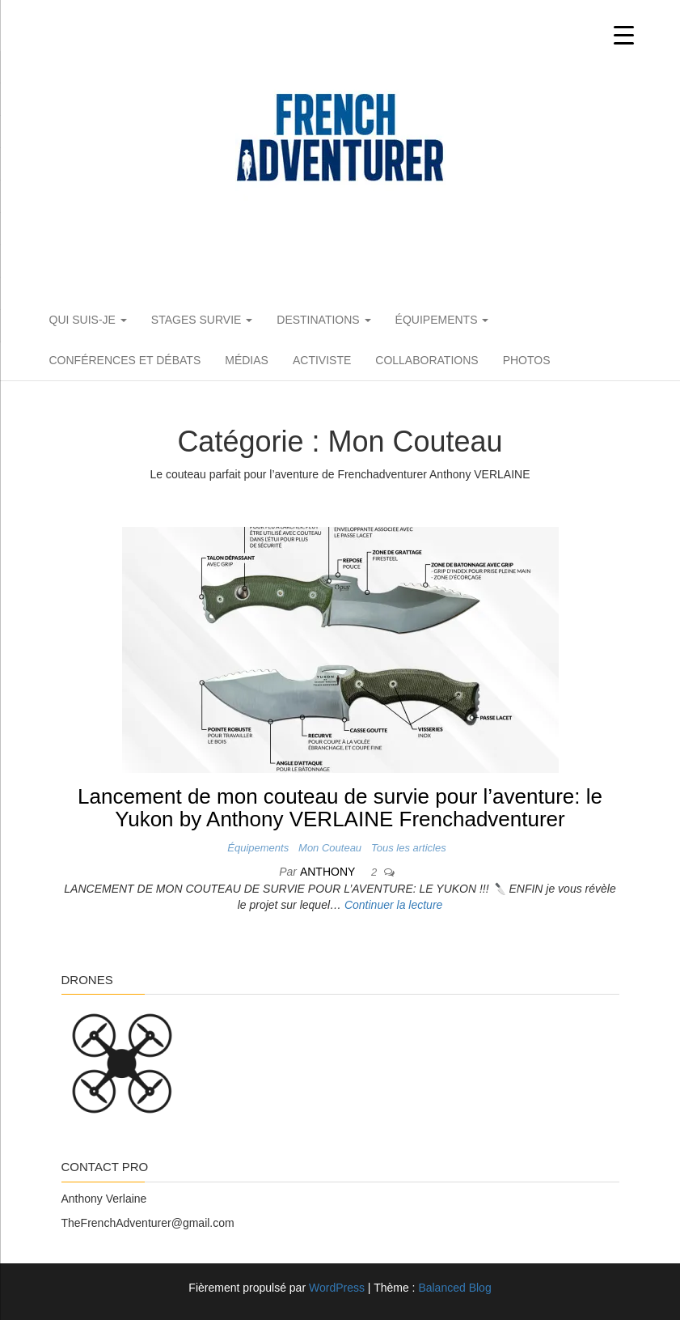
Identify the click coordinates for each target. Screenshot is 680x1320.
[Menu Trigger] (624, 34)
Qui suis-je (88, 319)
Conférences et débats (125, 360)
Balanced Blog (454, 1287)
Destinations (323, 319)
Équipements (442, 319)
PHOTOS (527, 360)
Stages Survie (201, 319)
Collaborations (426, 360)
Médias (246, 360)
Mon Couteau (329, 848)
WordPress (337, 1287)
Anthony (329, 871)
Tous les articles (408, 848)
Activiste (322, 360)
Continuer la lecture (393, 904)
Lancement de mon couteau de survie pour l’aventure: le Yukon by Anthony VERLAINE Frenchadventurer (340, 808)
